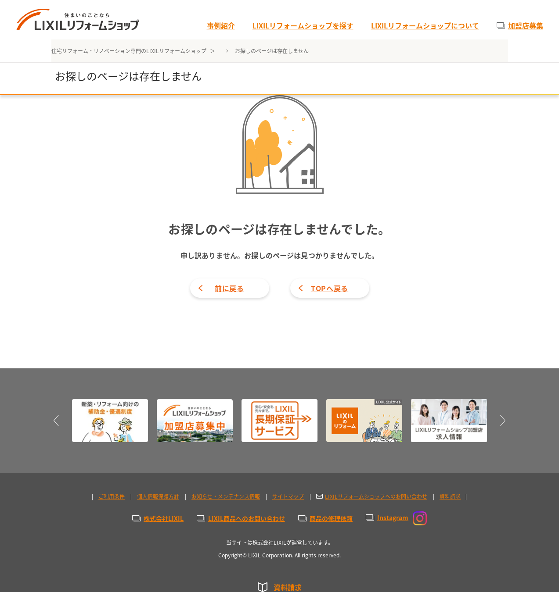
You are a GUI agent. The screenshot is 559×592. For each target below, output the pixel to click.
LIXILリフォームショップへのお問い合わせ (376, 496)
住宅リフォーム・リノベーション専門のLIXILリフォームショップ (129, 51)
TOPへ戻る (329, 288)
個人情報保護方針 (158, 496)
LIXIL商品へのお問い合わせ (246, 518)
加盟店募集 (525, 25)
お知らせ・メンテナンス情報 (225, 496)
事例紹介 (221, 25)
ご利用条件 (111, 496)
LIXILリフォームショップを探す (302, 25)
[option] (110, 420)
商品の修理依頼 (331, 518)
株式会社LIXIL (164, 518)
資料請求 (288, 587)
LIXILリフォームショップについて (425, 25)
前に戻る (229, 288)
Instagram (402, 517)
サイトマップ (288, 496)
